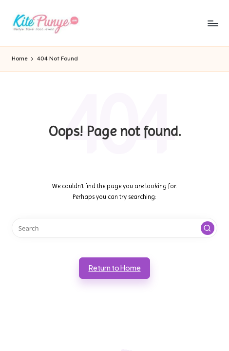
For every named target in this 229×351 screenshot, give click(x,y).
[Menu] (212, 23)
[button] (207, 228)
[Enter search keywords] (114, 228)
